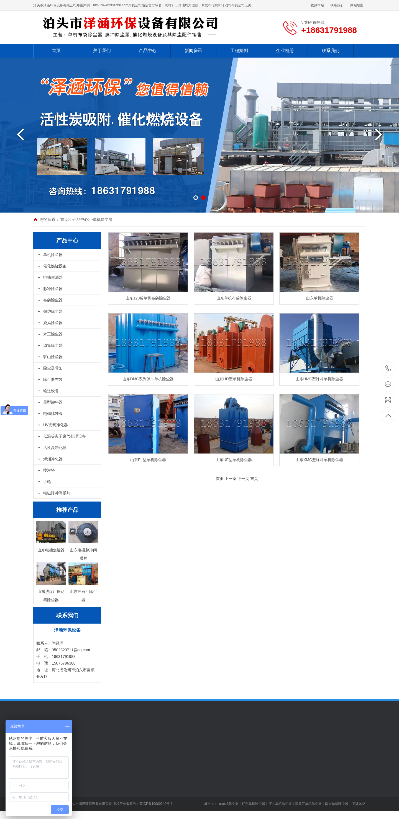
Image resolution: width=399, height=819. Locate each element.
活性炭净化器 (54, 447)
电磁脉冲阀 (53, 413)
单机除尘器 (102, 219)
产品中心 (148, 50)
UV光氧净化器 (55, 425)
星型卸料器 (53, 402)
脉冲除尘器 (53, 288)
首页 (56, 50)
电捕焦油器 (53, 277)
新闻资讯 (193, 50)
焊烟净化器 (53, 459)
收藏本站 (317, 5)
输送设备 (51, 391)
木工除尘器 (53, 334)
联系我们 (337, 5)
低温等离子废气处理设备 (64, 436)
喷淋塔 (49, 470)
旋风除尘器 (53, 323)
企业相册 (285, 50)
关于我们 (102, 50)
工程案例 (239, 50)
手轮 (47, 481)
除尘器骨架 (53, 368)
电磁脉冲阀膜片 (56, 493)
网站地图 (357, 5)
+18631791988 (388, 368)
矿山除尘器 (53, 357)
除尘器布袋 (53, 379)
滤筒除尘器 (53, 345)
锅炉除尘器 (53, 311)
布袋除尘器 (53, 300)
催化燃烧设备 (54, 266)
